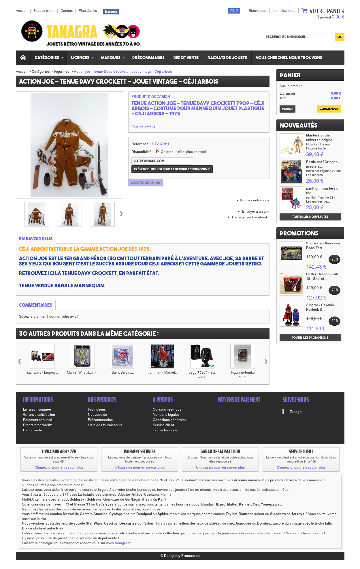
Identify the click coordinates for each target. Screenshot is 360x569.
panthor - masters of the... (323, 191)
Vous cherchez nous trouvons (289, 57)
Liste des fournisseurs (105, 425)
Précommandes (149, 57)
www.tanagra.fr (118, 543)
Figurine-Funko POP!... (243, 374)
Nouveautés (299, 125)
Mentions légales (166, 414)
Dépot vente (186, 57)
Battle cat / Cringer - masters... (322, 164)
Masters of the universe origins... (320, 138)
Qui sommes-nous (167, 409)
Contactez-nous (165, 430)
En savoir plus (36, 239)
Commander (329, 109)
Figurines (61, 71)
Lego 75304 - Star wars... (203, 374)
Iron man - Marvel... (163, 372)
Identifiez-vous (284, 10)
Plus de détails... (144, 127)
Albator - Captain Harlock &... (320, 307)
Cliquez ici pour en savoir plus (59, 467)
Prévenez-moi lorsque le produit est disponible (172, 169)
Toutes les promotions (310, 338)
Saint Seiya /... (123, 372)
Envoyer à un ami (255, 211)
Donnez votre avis (254, 200)
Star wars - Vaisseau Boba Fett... (323, 245)
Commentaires (35, 305)
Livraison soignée (37, 409)
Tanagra (296, 411)
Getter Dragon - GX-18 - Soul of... (322, 276)
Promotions (299, 233)
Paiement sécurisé (37, 420)
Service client (163, 425)
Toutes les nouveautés (310, 217)
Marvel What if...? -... (82, 372)
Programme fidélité (38, 425)
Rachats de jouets (227, 57)
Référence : (141, 144)
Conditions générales (169, 420)
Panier (290, 75)
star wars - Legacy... (42, 372)
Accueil (21, 71)
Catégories (49, 57)
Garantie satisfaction (39, 414)
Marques (113, 57)
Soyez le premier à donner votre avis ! (48, 316)
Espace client (43, 10)
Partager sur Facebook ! (250, 217)
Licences (83, 57)
